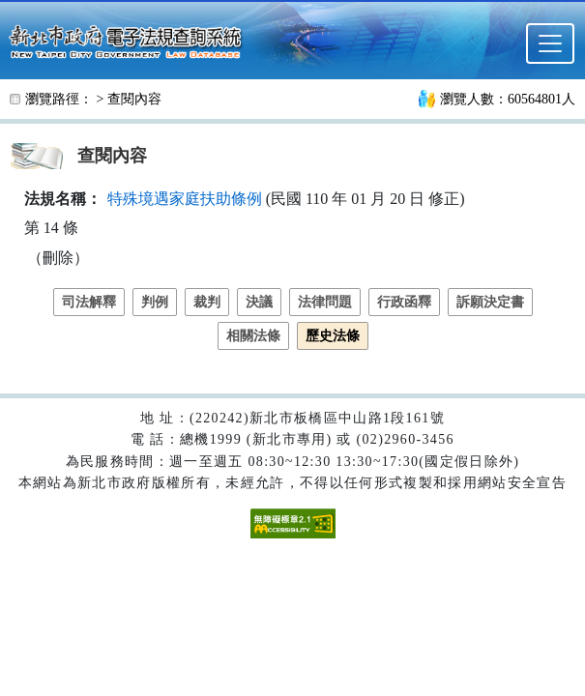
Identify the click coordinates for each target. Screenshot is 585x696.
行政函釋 (404, 302)
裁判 (206, 302)
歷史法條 (333, 336)
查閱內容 (134, 99)
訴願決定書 (490, 302)
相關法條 (253, 336)
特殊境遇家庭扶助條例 (184, 198)
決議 (259, 302)
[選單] (550, 43)
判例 (154, 302)
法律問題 (325, 302)
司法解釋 (89, 302)
